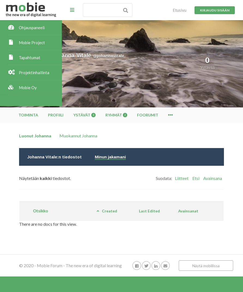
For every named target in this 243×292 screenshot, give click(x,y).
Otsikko (95, 213)
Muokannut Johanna (140, 135)
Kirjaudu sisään (214, 10)
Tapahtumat (29, 57)
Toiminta (90, 115)
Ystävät (146, 115)
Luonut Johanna (97, 135)
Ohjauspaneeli (32, 27)
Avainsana (212, 178)
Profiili (117, 115)
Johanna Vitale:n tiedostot (116, 157)
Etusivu (179, 10)
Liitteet (182, 178)
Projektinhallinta (34, 72)
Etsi (195, 178)
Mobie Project (32, 42)
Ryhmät (178, 115)
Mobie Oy (28, 87)
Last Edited (169, 213)
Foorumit (209, 115)
